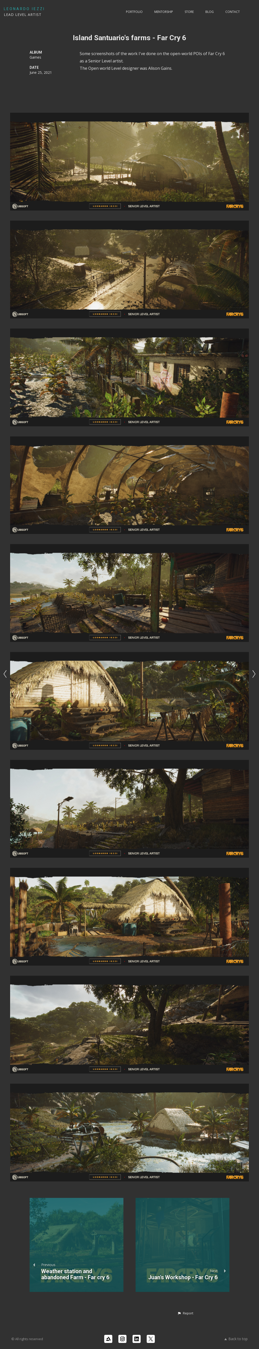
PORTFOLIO (134, 12)
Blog (209, 12)
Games (35, 57)
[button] (185, 1313)
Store (189, 12)
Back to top (236, 1338)
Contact (232, 12)
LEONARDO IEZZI (24, 9)
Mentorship (163, 12)
